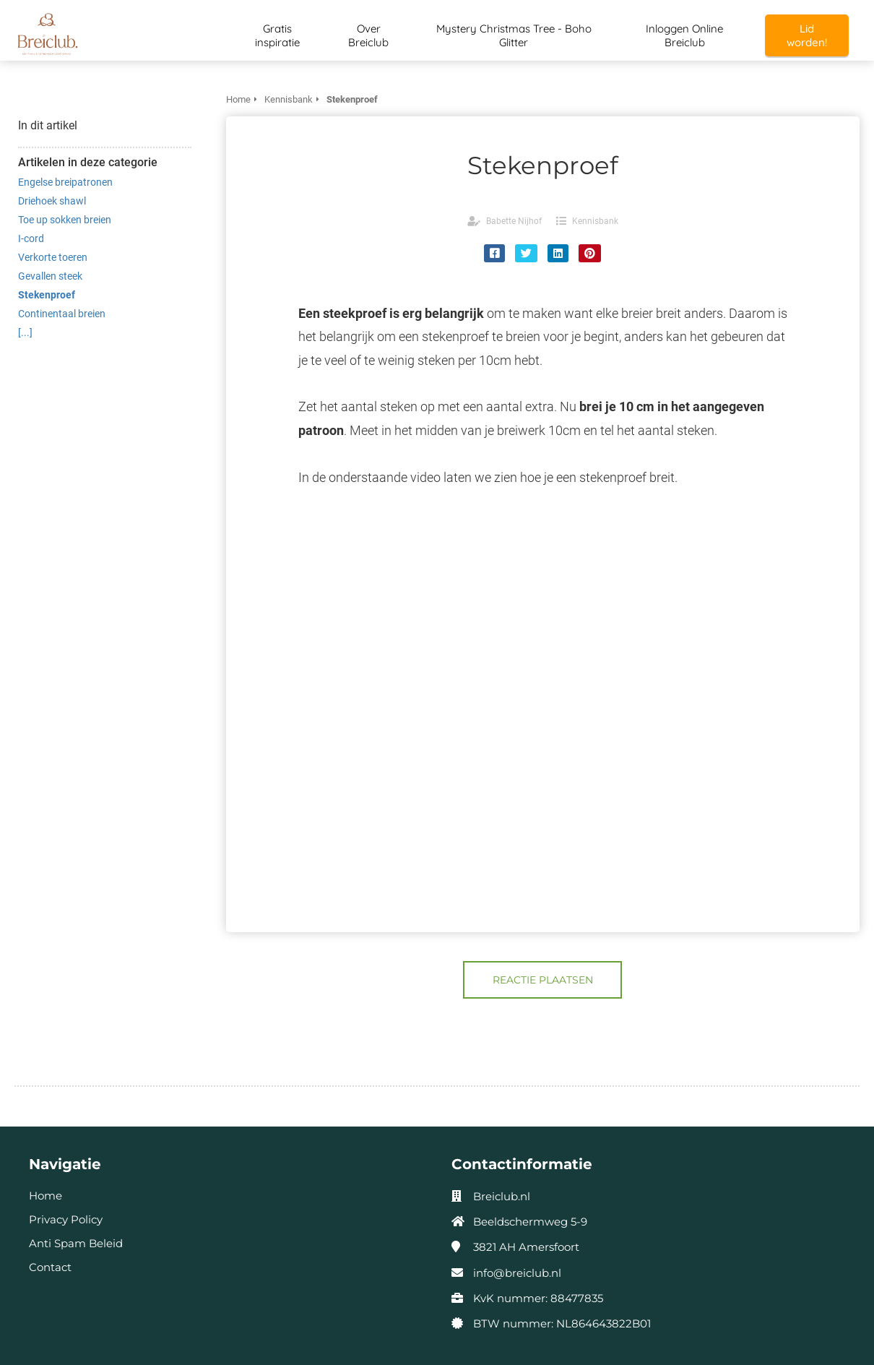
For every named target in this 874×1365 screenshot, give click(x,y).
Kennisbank (595, 221)
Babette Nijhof (514, 221)
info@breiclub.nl (517, 1273)
